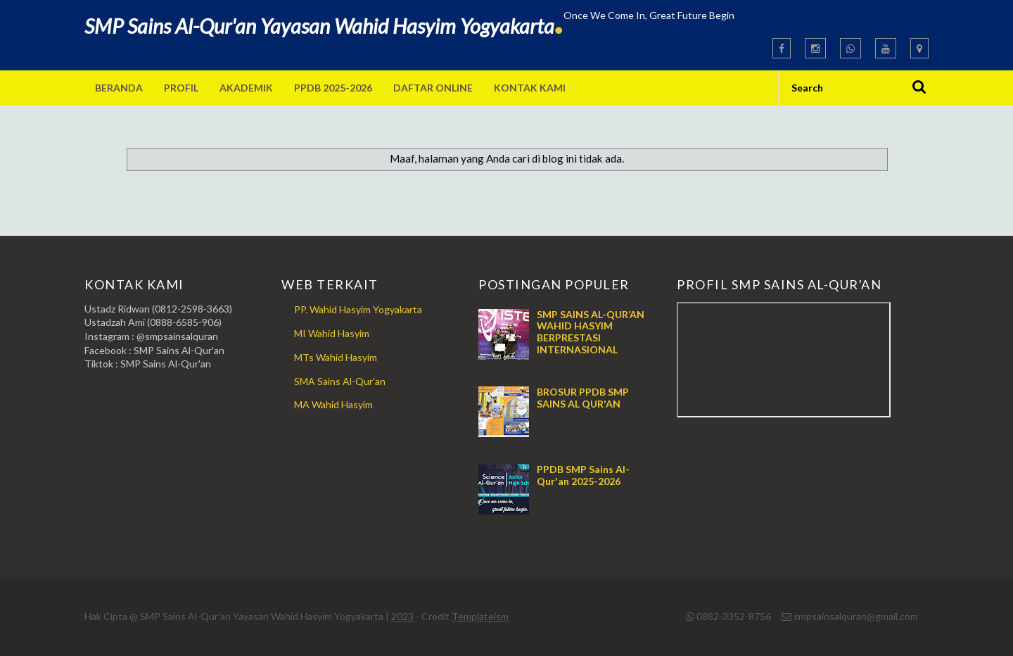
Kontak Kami (530, 88)
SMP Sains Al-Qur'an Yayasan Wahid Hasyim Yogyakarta (323, 25)
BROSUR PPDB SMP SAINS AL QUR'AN (583, 398)
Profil (181, 88)
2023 (402, 616)
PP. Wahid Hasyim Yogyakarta (358, 309)
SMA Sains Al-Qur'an (340, 381)
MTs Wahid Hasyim (335, 357)
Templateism (480, 616)
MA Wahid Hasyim (333, 404)
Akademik (246, 88)
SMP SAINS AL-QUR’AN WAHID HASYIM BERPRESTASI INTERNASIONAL (590, 331)
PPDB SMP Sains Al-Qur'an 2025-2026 (583, 475)
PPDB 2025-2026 (333, 88)
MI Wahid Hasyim (331, 333)
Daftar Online (433, 88)
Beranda (119, 88)
